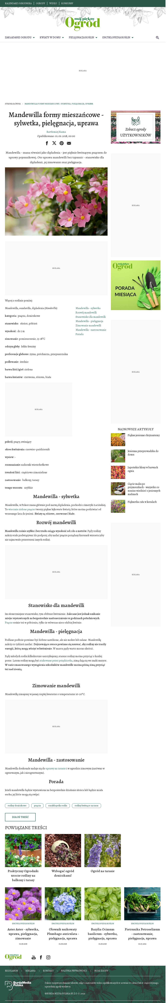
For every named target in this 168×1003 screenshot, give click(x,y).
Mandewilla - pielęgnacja (89, 321)
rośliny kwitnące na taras (86, 805)
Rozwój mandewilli (86, 312)
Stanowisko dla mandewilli (91, 317)
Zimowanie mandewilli (88, 325)
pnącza (37, 805)
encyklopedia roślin (57, 805)
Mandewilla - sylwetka (88, 308)
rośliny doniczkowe (17, 805)
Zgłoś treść (20, 817)
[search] (158, 37)
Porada (80, 334)
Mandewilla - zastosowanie (91, 330)
